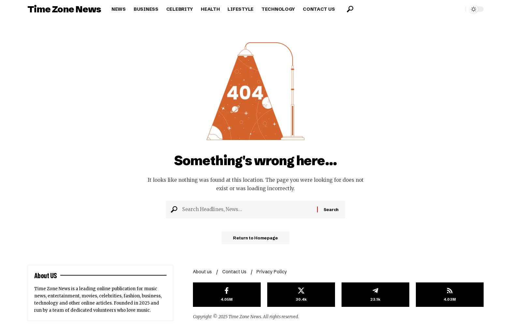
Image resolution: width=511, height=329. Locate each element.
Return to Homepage (255, 239)
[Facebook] (227, 295)
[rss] (450, 295)
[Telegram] (375, 295)
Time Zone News (64, 9)
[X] (301, 295)
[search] (350, 9)
